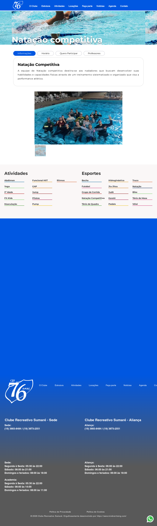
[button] (45, 6)
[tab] (24, 53)
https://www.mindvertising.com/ (111, 516)
